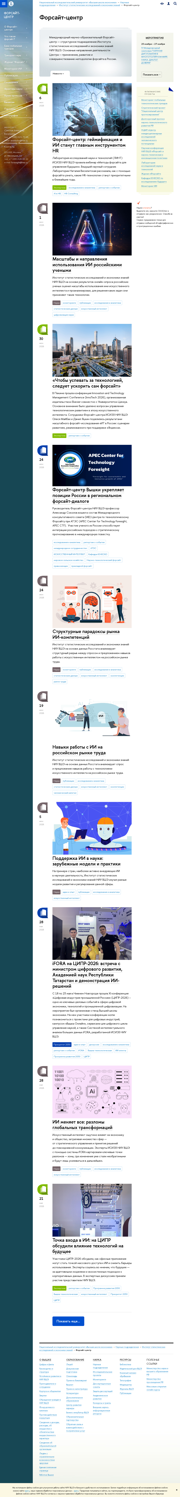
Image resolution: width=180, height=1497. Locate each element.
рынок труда (60, 681)
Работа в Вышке (46, 1474)
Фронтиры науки (13, 88)
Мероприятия (155, 38)
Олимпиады (71, 1376)
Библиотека (125, 1364)
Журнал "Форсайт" (14, 62)
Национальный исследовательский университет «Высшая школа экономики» (75, 1347)
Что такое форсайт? (10, 38)
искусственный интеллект (94, 308)
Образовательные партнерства (75, 1418)
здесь (27, 1490)
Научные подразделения (127, 1347)
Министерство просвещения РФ (155, 1381)
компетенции (117, 675)
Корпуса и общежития (50, 1391)
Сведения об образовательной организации (47, 1446)
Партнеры (9, 108)
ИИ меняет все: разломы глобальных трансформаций (82, 1125)
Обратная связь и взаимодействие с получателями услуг (75, 1427)
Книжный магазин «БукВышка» (128, 1374)
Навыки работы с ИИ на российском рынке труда (79, 750)
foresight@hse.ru (19, 162)
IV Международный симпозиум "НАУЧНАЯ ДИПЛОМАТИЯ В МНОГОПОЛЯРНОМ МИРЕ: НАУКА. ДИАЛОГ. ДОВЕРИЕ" (154, 55)
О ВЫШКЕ (45, 1359)
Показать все (152, 74)
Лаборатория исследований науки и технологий (152, 166)
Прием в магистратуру (77, 1389)
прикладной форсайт (81, 565)
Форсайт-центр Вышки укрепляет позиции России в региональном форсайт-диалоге (88, 495)
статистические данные (66, 308)
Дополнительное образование (74, 1399)
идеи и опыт (69, 891)
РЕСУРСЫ (125, 1359)
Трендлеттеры (12, 55)
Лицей (69, 1364)
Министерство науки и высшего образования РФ (157, 1371)
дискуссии (94, 1044)
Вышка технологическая (100, 1050)
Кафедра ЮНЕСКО (97, 554)
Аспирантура (72, 1393)
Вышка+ (69, 1384)
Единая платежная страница (47, 1469)
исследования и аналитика (82, 187)
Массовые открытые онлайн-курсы (156, 1388)
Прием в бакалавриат (76, 1380)
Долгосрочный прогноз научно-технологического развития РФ (154, 122)
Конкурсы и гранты (102, 1403)
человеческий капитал (65, 792)
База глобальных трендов (13, 47)
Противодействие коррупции (48, 1416)
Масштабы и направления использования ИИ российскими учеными (87, 264)
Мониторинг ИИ (13, 68)
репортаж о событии (109, 187)
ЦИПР (87, 1056)
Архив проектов (13, 95)
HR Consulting (71, 193)
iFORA (81, 1050)
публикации (85, 302)
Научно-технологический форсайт (104, 560)
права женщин (61, 565)
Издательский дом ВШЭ (131, 1368)
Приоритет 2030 (119, 1294)
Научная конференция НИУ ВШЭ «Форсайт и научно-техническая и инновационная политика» (154, 153)
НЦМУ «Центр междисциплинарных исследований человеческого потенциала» (151, 136)
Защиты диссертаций (102, 1391)
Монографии (11, 115)
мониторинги (69, 302)
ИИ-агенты (120, 1050)
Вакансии (9, 102)
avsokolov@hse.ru (19, 140)
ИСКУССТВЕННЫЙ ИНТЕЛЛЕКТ (69, 554)
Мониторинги (99, 1379)
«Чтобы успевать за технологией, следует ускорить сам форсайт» (87, 383)
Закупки (43, 1395)
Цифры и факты (46, 1364)
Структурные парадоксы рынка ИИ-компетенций (86, 634)
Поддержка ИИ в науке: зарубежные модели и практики (86, 861)
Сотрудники (11, 82)
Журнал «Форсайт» (151, 173)
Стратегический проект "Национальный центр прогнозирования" (153, 111)
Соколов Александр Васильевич (14, 132)
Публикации (11, 75)
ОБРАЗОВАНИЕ (75, 1359)
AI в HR (57, 193)
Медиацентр (126, 1384)
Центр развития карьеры (73, 1407)
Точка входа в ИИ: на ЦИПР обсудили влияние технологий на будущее (87, 1245)
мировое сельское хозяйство (68, 560)
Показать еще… (68, 1321)
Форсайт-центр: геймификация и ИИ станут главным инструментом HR (89, 145)
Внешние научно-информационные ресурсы (101, 1410)
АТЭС (93, 548)
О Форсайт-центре (10, 28)
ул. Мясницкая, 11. (13, 155)
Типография (125, 1380)
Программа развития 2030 (67, 1056)
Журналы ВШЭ (127, 1389)
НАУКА (97, 1359)
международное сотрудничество (70, 548)
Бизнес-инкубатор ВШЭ (77, 1412)
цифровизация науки (64, 314)
